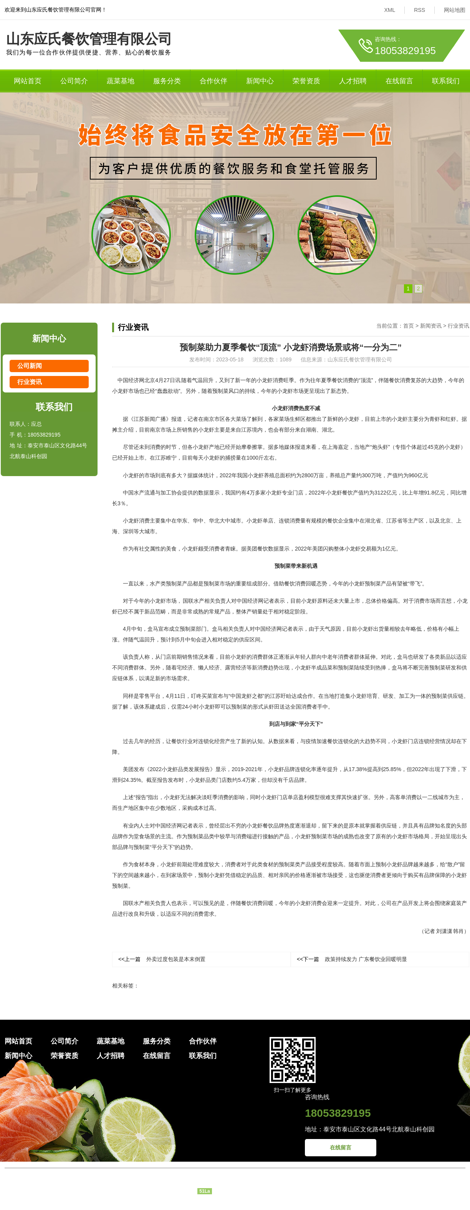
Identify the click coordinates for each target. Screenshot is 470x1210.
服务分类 (167, 81)
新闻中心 (260, 81)
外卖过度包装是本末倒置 (161, 959)
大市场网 (282, 1203)
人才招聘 (353, 81)
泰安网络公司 (220, 1203)
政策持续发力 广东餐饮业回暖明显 (352, 959)
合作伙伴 (213, 81)
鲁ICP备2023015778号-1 (242, 1191)
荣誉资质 (306, 81)
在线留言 (399, 81)
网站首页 (27, 81)
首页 (408, 326)
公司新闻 (29, 366)
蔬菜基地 (120, 81)
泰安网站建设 (254, 1203)
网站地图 (454, 10)
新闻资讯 (431, 326)
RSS (419, 10)
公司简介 (74, 81)
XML (389, 10)
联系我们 (446, 81)
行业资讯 (29, 382)
